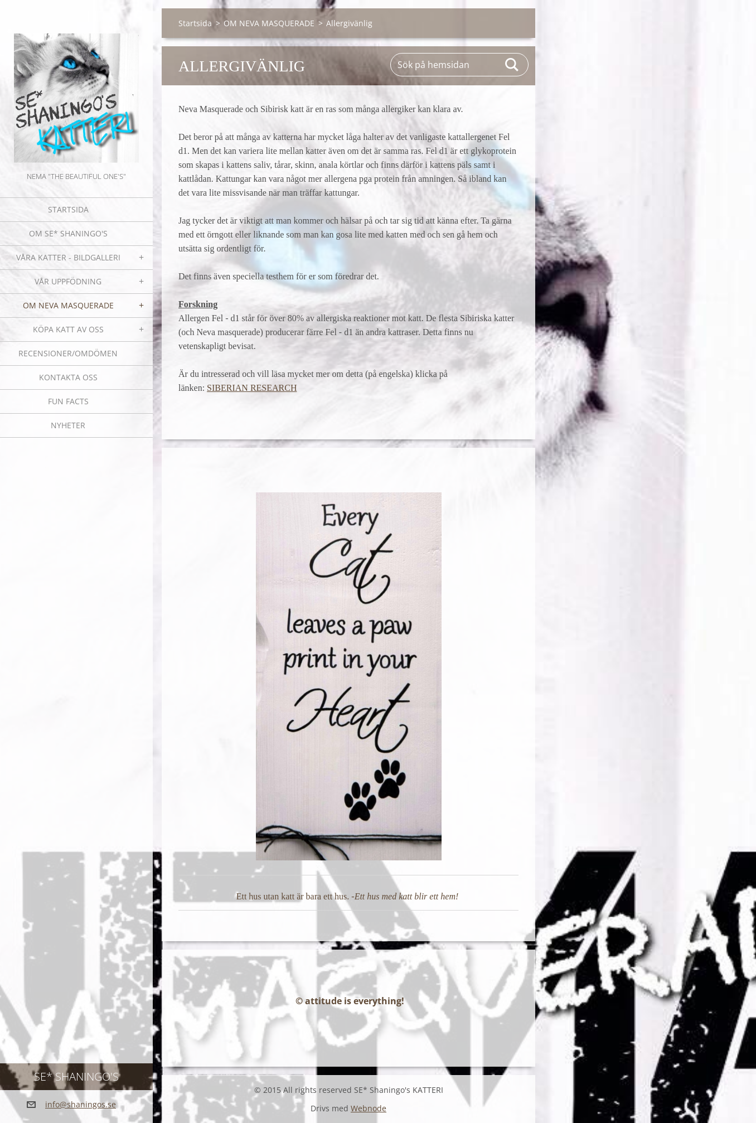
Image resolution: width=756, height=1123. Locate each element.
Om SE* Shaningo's (68, 233)
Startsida (68, 209)
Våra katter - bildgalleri (68, 257)
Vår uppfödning (68, 281)
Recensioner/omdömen (68, 353)
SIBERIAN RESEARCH (252, 388)
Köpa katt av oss (68, 329)
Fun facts (68, 401)
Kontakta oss (68, 377)
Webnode (368, 1108)
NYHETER (68, 425)
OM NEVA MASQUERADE (68, 305)
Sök (512, 64)
